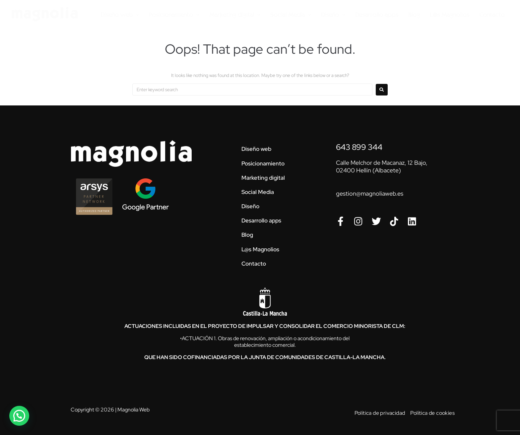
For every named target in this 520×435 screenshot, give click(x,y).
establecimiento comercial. (265, 345)
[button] (19, 416)
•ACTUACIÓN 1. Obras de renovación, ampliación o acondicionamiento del (265, 338)
